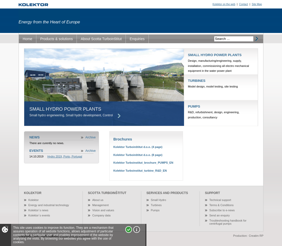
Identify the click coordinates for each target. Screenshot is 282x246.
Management (100, 205)
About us (97, 199)
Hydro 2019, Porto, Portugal (64, 156)
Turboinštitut (33, 4)
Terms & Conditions (221, 205)
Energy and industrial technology (48, 205)
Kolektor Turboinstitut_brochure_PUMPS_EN (143, 162)
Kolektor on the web (223, 4)
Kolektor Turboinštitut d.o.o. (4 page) (137, 146)
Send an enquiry (219, 215)
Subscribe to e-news (222, 210)
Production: (240, 235)
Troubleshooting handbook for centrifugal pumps (227, 222)
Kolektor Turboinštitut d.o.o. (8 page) (137, 154)
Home (27, 39)
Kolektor (33, 199)
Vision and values (103, 210)
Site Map (257, 4)
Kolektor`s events (39, 215)
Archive (90, 137)
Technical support (220, 199)
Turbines (156, 205)
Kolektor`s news (38, 210)
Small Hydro (158, 199)
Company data (101, 215)
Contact (243, 4)
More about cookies (136, 229)
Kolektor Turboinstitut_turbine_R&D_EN (140, 170)
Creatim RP (256, 235)
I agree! (128, 229)
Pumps (155, 210)
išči (256, 39)
